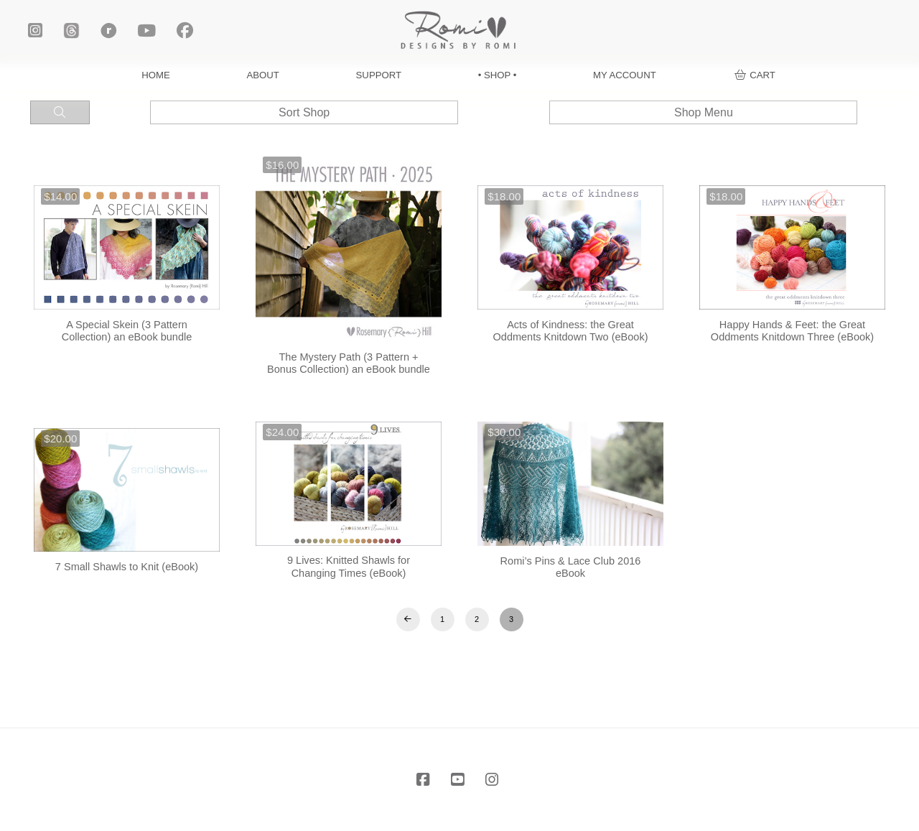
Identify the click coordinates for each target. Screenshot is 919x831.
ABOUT (263, 75)
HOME (155, 75)
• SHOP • (497, 75)
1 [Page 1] (442, 619)
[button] (755, 75)
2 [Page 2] (477, 619)
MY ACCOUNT (624, 75)
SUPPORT (379, 75)
